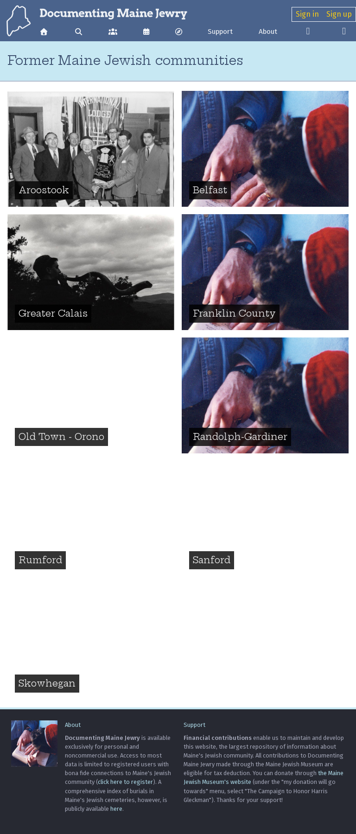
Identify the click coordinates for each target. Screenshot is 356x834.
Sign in (307, 14)
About (268, 31)
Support (220, 31)
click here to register (125, 781)
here (116, 808)
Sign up (339, 14)
